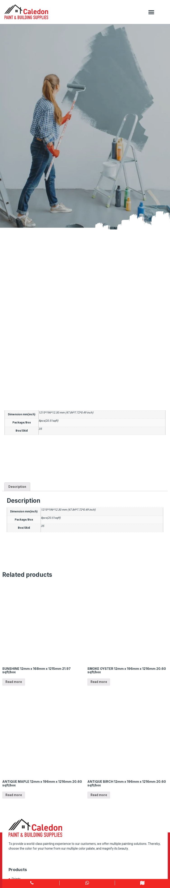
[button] (151, 12)
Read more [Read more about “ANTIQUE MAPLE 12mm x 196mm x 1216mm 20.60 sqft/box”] (13, 795)
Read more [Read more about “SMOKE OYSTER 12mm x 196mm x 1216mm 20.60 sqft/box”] (99, 682)
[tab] (17, 486)
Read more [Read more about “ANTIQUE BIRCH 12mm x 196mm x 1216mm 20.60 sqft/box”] (99, 795)
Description (17, 486)
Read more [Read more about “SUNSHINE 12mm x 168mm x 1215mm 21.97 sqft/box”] (13, 682)
